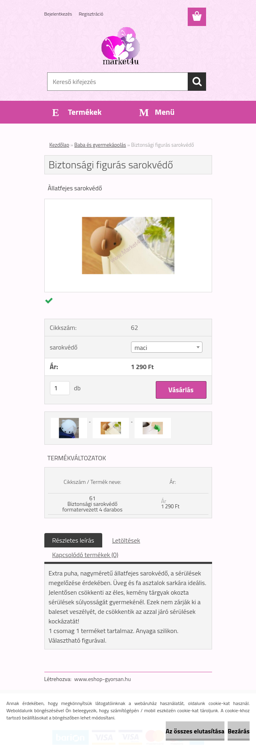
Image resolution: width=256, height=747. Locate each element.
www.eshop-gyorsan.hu (102, 679)
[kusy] (60, 388)
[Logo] (123, 46)
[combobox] (166, 347)
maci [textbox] (141, 347)
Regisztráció (91, 14)
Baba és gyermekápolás (100, 145)
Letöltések (126, 540)
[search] (197, 81)
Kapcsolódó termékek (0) (85, 554)
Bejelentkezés (58, 14)
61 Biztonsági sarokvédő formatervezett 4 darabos (92, 503)
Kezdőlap (59, 145)
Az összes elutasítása (195, 731)
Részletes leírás (73, 540)
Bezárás (239, 731)
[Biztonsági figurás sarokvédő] (128, 202)
